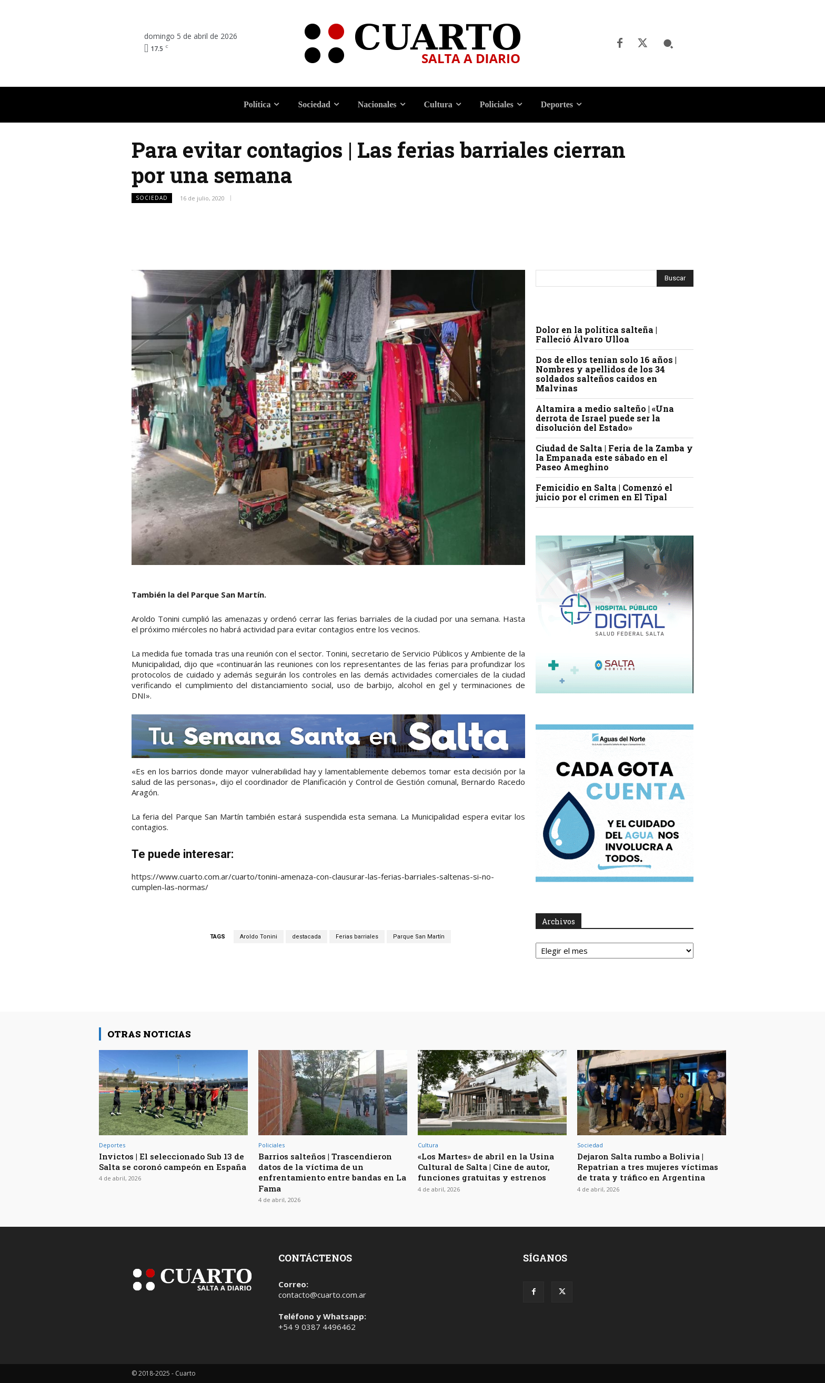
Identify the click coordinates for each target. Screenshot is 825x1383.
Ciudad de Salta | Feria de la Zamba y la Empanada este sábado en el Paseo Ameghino (614, 457)
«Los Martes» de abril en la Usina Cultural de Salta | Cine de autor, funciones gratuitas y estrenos (490, 1172)
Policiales (271, 1145)
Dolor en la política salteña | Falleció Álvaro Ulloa (596, 334)
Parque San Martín (419, 936)
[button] (668, 43)
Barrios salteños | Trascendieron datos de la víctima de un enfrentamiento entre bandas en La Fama (332, 1172)
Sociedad (152, 198)
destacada (306, 936)
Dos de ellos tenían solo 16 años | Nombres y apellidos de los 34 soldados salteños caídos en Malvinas (606, 373)
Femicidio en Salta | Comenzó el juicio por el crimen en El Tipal (604, 492)
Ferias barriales (357, 936)
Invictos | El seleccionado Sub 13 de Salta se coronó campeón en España (171, 1167)
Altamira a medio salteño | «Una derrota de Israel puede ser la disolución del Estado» (605, 418)
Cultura (428, 1145)
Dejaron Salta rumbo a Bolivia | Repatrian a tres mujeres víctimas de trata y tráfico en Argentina (647, 1172)
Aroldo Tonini (258, 936)
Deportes (112, 1145)
